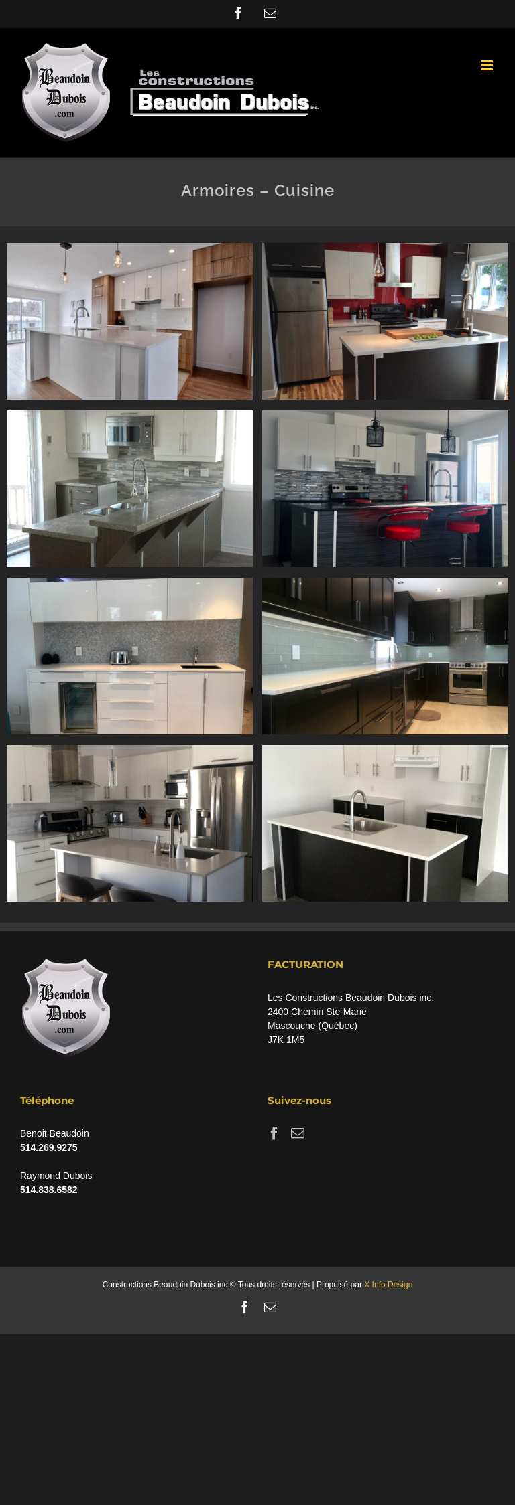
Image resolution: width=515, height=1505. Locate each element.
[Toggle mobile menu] (488, 65)
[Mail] (297, 1133)
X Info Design (388, 1284)
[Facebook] (274, 1133)
